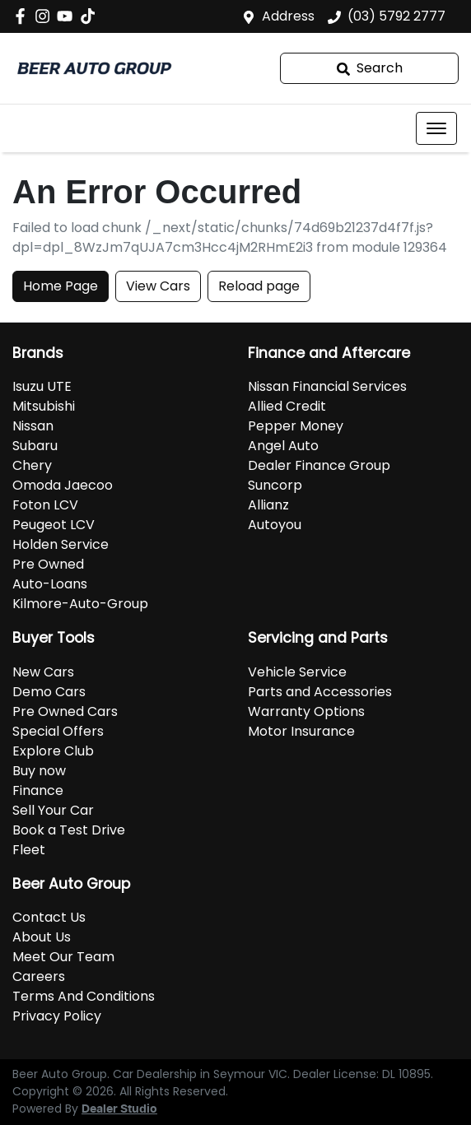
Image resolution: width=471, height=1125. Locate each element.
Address (288, 16)
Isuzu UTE (42, 386)
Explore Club (53, 750)
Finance (37, 790)
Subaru (35, 445)
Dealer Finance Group (319, 465)
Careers (38, 976)
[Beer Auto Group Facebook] (23, 16)
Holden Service (60, 544)
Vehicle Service (297, 671)
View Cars (158, 286)
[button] (436, 128)
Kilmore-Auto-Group (80, 603)
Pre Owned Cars (65, 711)
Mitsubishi (43, 406)
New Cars (43, 671)
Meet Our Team (63, 956)
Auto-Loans (49, 583)
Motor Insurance (301, 731)
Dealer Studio (119, 1109)
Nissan (33, 425)
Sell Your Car (53, 810)
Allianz (268, 504)
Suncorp (275, 485)
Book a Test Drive (68, 830)
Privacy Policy (56, 1015)
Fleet (28, 849)
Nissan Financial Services (327, 386)
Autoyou (274, 524)
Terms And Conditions (83, 996)
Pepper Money (295, 425)
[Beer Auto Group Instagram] (46, 16)
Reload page (259, 286)
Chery (32, 465)
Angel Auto (283, 445)
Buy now (39, 770)
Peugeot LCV (53, 524)
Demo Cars (49, 691)
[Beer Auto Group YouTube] (68, 16)
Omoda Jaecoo (62, 485)
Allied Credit (287, 406)
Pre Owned (48, 564)
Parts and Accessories (320, 691)
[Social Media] (91, 16)
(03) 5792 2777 (396, 16)
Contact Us (49, 917)
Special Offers (58, 731)
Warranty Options (306, 711)
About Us (41, 936)
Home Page (60, 286)
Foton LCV (45, 504)
